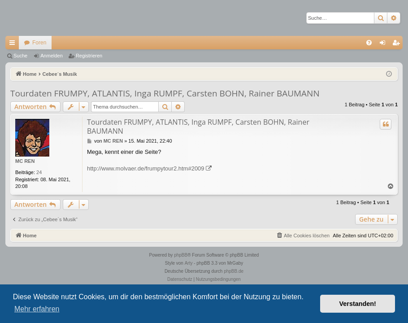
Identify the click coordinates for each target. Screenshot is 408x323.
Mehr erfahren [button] (37, 309)
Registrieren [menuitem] (398, 44)
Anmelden (51, 55)
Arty (189, 263)
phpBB (180, 255)
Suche (20, 55)
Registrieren (89, 55)
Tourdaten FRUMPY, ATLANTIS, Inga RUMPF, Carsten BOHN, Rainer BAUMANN (165, 93)
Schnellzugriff (14, 44)
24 (39, 172)
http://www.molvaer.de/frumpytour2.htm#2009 (145, 168)
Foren (39, 42)
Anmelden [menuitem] (384, 44)
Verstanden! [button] (357, 303)
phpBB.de (233, 271)
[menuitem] (369, 42)
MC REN (25, 161)
